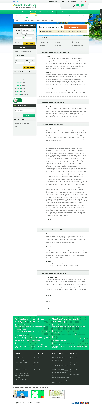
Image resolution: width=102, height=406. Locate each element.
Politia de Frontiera (56, 363)
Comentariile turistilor (22, 123)
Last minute (73, 360)
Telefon (29, 60)
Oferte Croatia (36, 367)
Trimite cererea (29, 67)
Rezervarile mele (71, 1)
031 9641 (80, 5)
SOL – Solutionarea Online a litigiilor (60, 380)
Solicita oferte (52, 1)
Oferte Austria (36, 369)
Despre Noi (41, 1)
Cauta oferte (29, 43)
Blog (79, 12)
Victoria (48, 295)
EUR (80, 1)
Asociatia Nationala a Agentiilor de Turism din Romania (60, 366)
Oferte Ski (72, 367)
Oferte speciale (74, 362)
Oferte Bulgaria (36, 357)
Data (16, 35)
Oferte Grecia (36, 360)
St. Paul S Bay (50, 89)
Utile (53, 12)
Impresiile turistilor (74, 374)
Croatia (20, 88)
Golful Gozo (77, 42)
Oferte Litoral (73, 364)
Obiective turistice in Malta (73, 47)
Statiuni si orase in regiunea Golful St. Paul (55, 52)
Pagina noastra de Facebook (21, 379)
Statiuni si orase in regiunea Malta (53, 124)
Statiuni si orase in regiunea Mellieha (53, 102)
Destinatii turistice (27, 20)
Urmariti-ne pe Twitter (20, 382)
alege (33, 30)
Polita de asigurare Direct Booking (22, 373)
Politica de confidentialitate (21, 362)
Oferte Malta (84, 47)
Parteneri (72, 12)
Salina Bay (49, 220)
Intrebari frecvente (21, 127)
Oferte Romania (37, 364)
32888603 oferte (19, 44)
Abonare (28, 115)
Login (62, 1)
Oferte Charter (73, 369)
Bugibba (48, 72)
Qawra (48, 56)
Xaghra (48, 308)
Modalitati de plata (21, 133)
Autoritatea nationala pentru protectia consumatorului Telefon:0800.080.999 (58, 359)
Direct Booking (24, 5)
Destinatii (33, 12)
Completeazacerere (19, 67)
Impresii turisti (62, 12)
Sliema (48, 234)
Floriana (48, 261)
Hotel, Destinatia (19, 55)
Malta (58, 42)
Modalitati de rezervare (23, 130)
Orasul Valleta (50, 247)
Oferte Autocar (73, 371)
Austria (20, 91)
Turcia (20, 85)
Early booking (73, 357)
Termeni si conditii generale (21, 360)
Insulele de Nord (78, 45)
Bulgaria (21, 79)
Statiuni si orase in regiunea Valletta (53, 230)
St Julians (48, 128)
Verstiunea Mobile (37, 402)
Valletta (59, 45)
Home (17, 12)
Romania (21, 76)
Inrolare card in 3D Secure (58, 382)
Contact (18, 15)
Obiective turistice (44, 12)
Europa (38, 20)
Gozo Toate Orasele (52, 277)
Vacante (24, 12)
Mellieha (42, 45)
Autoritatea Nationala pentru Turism (60, 377)
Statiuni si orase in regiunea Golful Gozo (54, 273)
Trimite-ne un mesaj (19, 364)
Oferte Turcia (36, 362)
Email (16, 60)
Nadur (48, 302)
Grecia (20, 82)
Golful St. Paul (44, 42)
